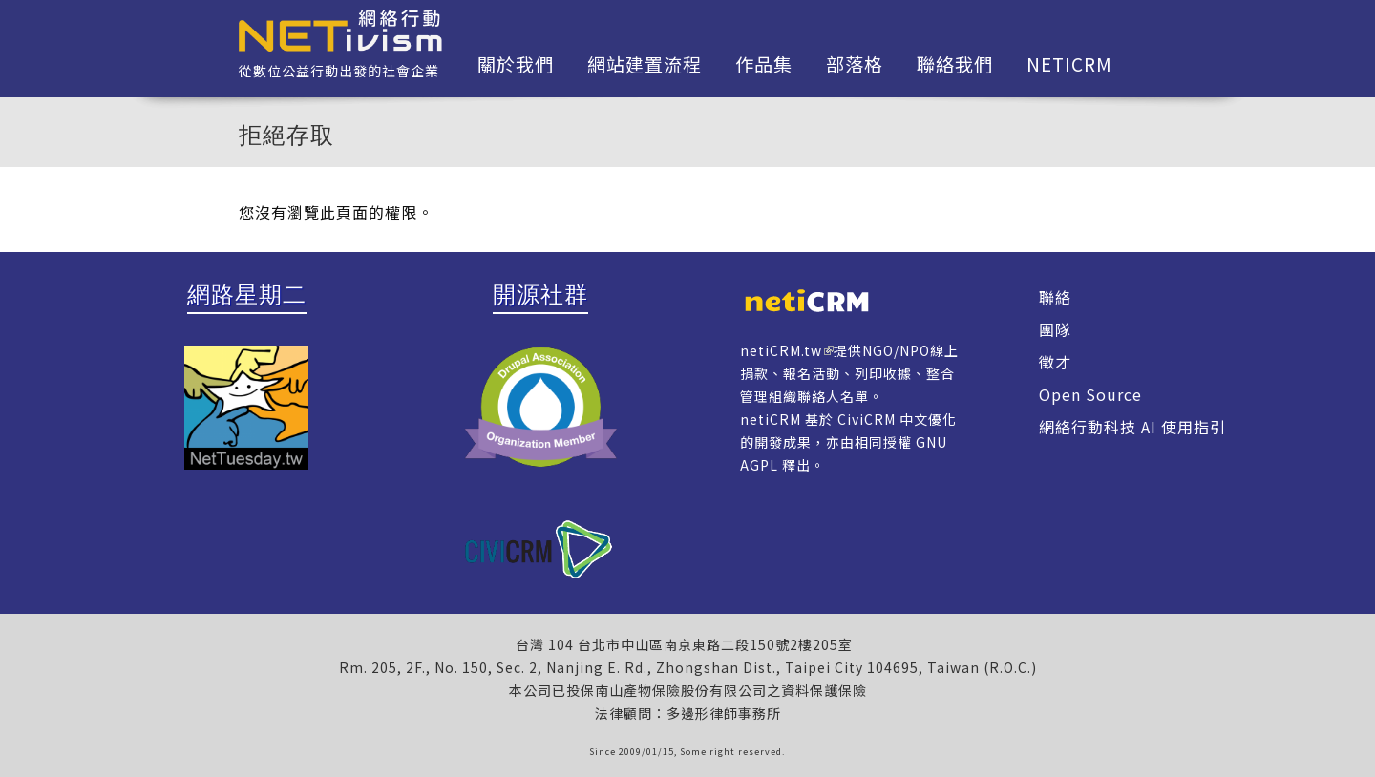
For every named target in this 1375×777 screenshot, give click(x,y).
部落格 (854, 64)
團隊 (1055, 329)
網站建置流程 (644, 64)
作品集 (764, 64)
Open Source (1090, 394)
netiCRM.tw (781, 350)
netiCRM (1069, 64)
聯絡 (1055, 296)
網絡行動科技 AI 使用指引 (1132, 426)
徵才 (1055, 361)
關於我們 (515, 64)
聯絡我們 (955, 64)
